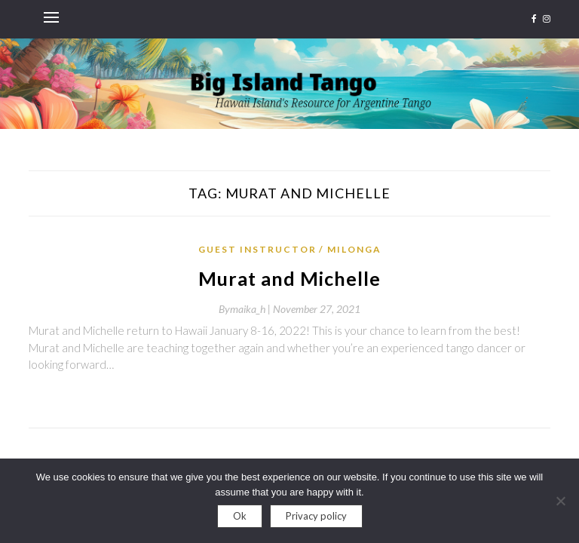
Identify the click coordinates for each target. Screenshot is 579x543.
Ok (240, 516)
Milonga (354, 249)
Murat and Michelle (289, 278)
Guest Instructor (257, 249)
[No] (560, 500)
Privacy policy (316, 516)
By (246, 308)
